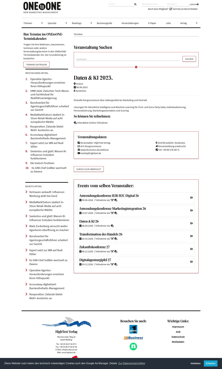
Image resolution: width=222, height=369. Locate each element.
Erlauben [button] (210, 363)
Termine (78, 34)
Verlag (189, 23)
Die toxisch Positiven (42, 163)
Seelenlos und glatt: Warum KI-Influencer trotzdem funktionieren (48, 155)
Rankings (82, 23)
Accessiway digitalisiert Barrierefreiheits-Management (48, 136)
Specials (58, 23)
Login (194, 4)
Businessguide (104, 23)
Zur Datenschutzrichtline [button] (131, 363)
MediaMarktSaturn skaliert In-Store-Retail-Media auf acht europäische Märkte (47, 118)
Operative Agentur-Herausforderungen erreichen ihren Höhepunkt (47, 82)
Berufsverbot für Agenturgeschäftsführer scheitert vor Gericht (49, 106)
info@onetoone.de (69, 349)
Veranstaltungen (130, 23)
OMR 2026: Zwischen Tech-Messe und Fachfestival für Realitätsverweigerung (49, 94)
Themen (33, 23)
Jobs (168, 23)
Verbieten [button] (195, 363)
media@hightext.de (91, 153)
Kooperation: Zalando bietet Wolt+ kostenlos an (46, 128)
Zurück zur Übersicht (88, 169)
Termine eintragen (36, 64)
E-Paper (152, 23)
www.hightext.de (68, 352)
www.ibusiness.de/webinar (93, 149)
